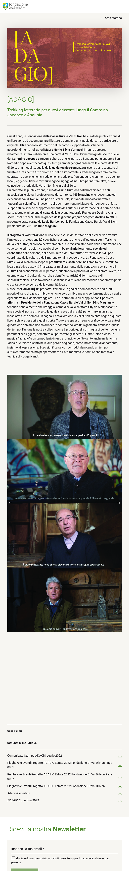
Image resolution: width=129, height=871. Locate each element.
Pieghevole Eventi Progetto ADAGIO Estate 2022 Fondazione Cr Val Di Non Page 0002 (64, 777)
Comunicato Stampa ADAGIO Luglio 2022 (64, 755)
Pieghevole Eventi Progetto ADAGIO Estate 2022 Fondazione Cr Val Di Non (64, 786)
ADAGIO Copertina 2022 (64, 800)
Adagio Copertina (64, 793)
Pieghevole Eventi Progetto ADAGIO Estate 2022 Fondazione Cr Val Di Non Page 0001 (64, 765)
